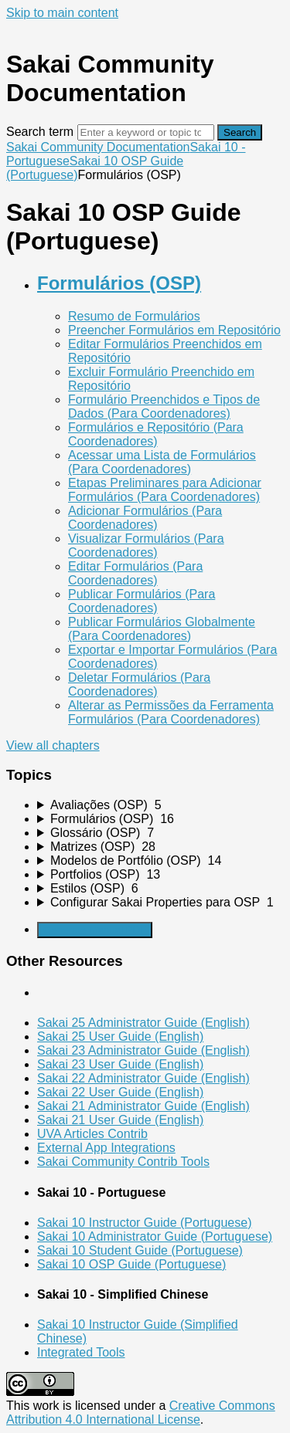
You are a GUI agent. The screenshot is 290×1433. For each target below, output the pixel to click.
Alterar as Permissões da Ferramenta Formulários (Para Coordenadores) (171, 712)
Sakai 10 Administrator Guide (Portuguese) (154, 1236)
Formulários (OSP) (119, 283)
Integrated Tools (81, 1352)
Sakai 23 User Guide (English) (120, 1064)
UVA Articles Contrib (92, 1133)
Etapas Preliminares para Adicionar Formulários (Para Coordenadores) (164, 489)
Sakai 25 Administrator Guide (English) (143, 1022)
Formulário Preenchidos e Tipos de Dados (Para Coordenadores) (164, 406)
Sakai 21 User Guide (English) (120, 1119)
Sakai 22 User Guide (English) (120, 1092)
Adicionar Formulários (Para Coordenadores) (145, 517)
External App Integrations (106, 1147)
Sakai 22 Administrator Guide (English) (143, 1078)
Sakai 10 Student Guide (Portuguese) (140, 1250)
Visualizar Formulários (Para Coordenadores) (146, 545)
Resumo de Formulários (134, 316)
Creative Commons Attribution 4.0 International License (140, 1412)
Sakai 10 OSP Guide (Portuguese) (131, 1264)
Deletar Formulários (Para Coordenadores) (139, 684)
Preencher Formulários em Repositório (174, 330)
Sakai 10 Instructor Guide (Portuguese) (144, 1222)
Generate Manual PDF (94, 930)
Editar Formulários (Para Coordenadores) (135, 573)
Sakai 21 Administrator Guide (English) (143, 1106)
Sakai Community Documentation (97, 147)
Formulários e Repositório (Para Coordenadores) (156, 434)
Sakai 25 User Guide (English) (120, 1036)
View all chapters (53, 745)
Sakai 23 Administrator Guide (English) (143, 1050)
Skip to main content (62, 12)
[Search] (145, 132)
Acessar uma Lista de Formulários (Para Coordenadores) (162, 462)
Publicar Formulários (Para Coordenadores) (141, 601)
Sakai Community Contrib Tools (123, 1161)
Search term (39, 131)
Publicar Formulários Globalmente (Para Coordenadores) (161, 628)
